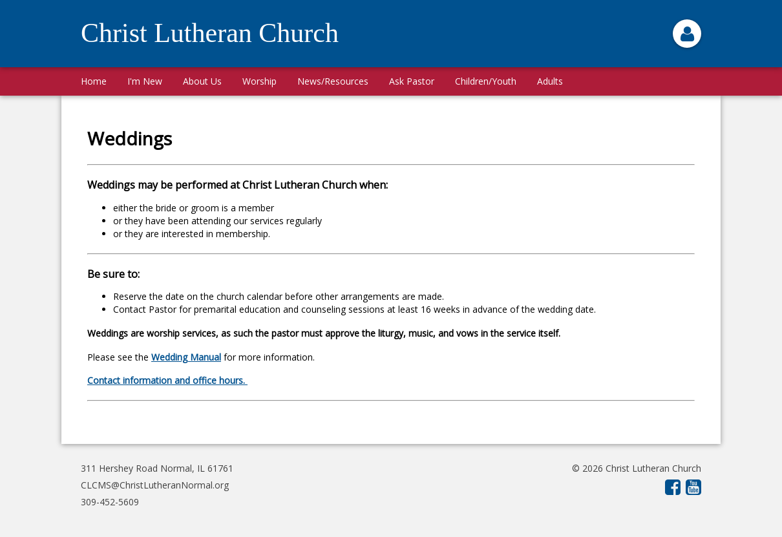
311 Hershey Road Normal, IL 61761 (157, 468)
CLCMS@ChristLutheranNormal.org (155, 485)
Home (94, 81)
